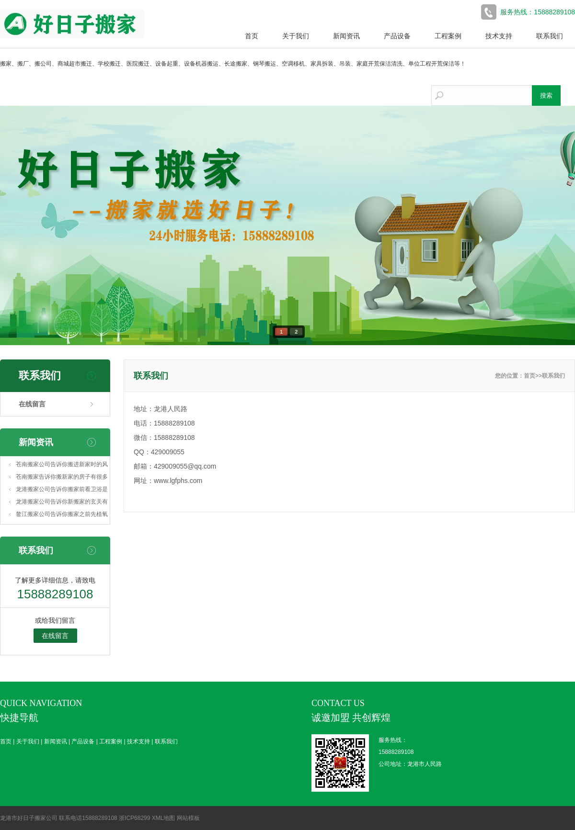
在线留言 (32, 404)
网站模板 (188, 818)
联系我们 (549, 36)
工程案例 (448, 36)
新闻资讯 (346, 36)
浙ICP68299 (134, 818)
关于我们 (295, 36)
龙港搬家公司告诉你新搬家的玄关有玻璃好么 (62, 503)
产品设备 (397, 36)
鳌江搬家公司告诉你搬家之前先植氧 (62, 514)
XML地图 (163, 818)
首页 (251, 36)
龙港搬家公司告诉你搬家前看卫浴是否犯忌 (62, 490)
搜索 (546, 95)
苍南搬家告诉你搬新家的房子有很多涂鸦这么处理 (62, 478)
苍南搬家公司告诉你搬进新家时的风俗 (62, 466)
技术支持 (498, 36)
